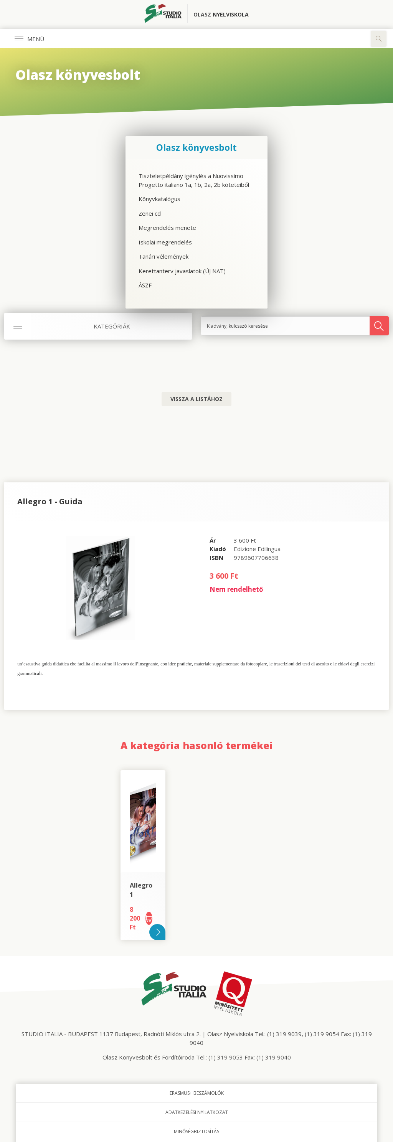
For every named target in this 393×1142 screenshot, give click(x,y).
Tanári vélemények (163, 256)
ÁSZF (145, 285)
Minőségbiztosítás (196, 1131)
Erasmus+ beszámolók (197, 1093)
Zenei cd (150, 213)
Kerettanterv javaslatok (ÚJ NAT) (182, 271)
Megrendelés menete (167, 227)
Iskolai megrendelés (165, 242)
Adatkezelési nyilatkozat (196, 1112)
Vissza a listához (196, 399)
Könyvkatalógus (159, 199)
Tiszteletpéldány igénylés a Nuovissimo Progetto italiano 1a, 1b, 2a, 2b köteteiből (194, 180)
